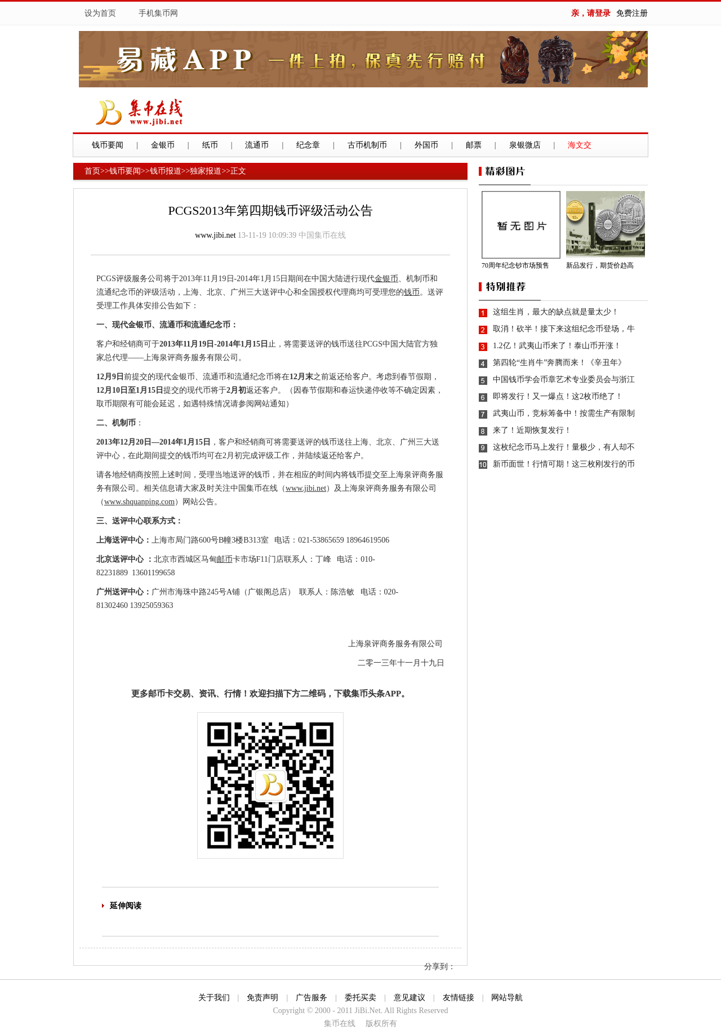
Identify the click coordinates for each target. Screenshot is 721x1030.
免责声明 (262, 997)
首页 (92, 171)
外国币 (426, 145)
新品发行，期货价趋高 (600, 265)
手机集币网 (158, 13)
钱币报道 (165, 171)
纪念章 (308, 145)
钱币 (412, 292)
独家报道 (205, 171)
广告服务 (311, 997)
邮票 (474, 145)
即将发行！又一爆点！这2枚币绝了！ (558, 396)
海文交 (579, 145)
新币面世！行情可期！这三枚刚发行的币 (564, 464)
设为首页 (100, 13)
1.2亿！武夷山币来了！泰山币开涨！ (557, 345)
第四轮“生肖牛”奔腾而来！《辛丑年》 (559, 362)
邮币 (225, 559)
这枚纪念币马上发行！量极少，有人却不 (564, 447)
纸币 (210, 145)
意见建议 (409, 997)
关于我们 (214, 997)
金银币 (163, 145)
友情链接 (458, 997)
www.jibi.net (215, 235)
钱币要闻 (107, 145)
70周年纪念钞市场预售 (515, 265)
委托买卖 (360, 997)
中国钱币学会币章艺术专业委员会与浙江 (564, 379)
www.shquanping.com (139, 502)
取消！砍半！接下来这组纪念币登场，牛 (564, 329)
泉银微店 (525, 145)
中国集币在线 (322, 235)
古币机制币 (367, 145)
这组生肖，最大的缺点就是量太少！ (556, 312)
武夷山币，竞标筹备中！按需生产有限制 (564, 413)
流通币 (257, 145)
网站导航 (507, 997)
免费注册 (632, 13)
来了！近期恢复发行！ (532, 430)
